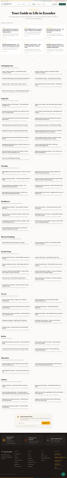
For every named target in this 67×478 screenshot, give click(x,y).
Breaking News (17, 453)
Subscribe (46, 423)
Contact (43, 460)
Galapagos (30, 466)
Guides (33, 4)
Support (39, 4)
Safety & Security (17, 466)
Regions (24, 4)
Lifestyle (16, 462)
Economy (16, 458)
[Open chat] (63, 474)
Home (18, 4)
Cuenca (29, 456)
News (29, 4)
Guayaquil (30, 458)
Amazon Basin (31, 464)
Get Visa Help (62, 4)
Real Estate (16, 464)
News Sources (44, 456)
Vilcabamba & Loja (31, 462)
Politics (15, 456)
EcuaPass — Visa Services (48, 1)
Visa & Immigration (18, 460)
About (44, 4)
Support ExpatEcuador (46, 458)
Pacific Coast (30, 460)
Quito (29, 453)
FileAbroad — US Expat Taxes (60, 1)
